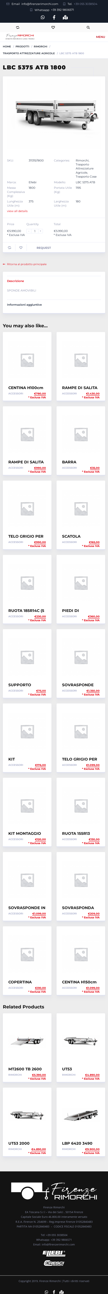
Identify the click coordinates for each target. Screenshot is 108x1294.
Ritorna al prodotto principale (25, 264)
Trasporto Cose (86, 176)
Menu (100, 37)
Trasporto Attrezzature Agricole (29, 53)
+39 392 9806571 (62, 10)
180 (78, 201)
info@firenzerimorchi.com (39, 4)
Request (44, 248)
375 (31, 201)
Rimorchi (40, 46)
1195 (78, 188)
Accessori (15, 393)
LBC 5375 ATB (85, 182)
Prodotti (22, 46)
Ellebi (32, 182)
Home (7, 46)
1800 (32, 188)
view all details (17, 211)
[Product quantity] (36, 231)
